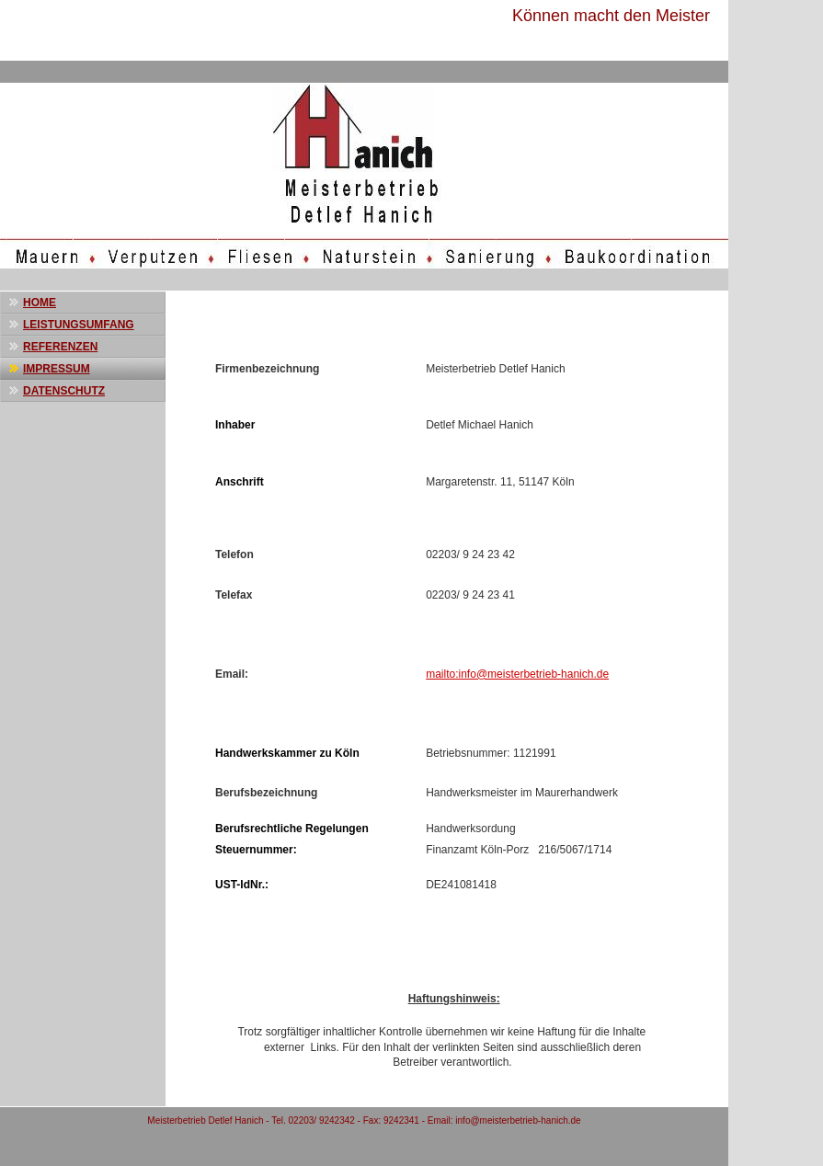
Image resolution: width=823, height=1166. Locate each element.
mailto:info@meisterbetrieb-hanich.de (517, 674)
